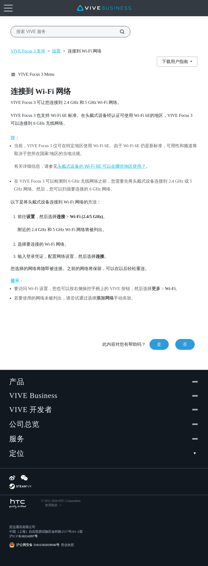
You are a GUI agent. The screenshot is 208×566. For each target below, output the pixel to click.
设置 (56, 51)
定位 (104, 453)
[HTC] (17, 503)
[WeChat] (24, 478)
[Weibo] (12, 478)
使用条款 (51, 505)
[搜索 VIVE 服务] (119, 31)
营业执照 (66, 545)
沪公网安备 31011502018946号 (37, 545)
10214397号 (29, 536)
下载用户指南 (175, 61)
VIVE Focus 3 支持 (28, 51)
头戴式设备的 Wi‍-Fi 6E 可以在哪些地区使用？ (101, 166)
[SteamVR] (20, 486)
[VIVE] (104, 8)
